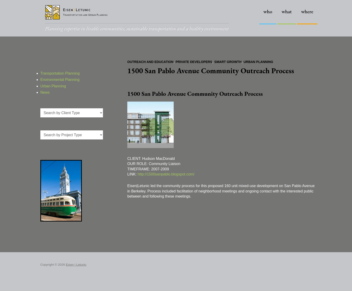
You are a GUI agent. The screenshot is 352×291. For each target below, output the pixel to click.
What (287, 11)
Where (307, 11)
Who (267, 11)
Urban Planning (258, 62)
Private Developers (194, 62)
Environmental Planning (60, 80)
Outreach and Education (150, 62)
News (45, 92)
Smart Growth (227, 62)
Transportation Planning (60, 73)
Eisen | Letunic (76, 264)
